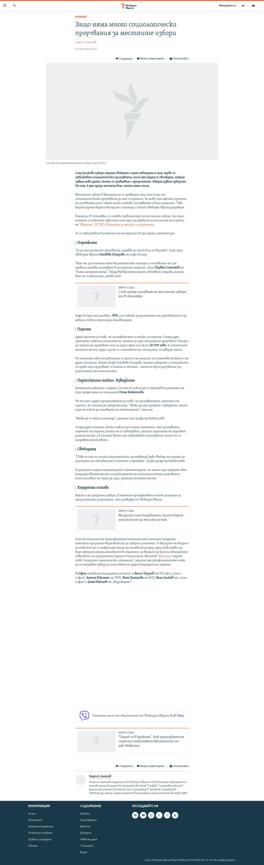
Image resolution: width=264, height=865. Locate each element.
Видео (83, 852)
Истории (85, 833)
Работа (32, 846)
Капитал (165, 556)
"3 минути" (87, 846)
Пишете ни (35, 820)
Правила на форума (40, 839)
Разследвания (88, 820)
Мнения (85, 826)
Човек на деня (88, 839)
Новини (81, 17)
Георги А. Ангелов (85, 42)
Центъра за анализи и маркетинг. (131, 224)
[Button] (124, 58)
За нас (32, 814)
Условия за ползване (40, 833)
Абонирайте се (227, 5)
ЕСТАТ (99, 224)
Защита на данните (40, 826)
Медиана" (87, 224)
